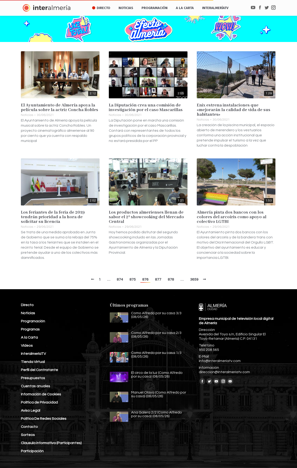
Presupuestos (33, 378)
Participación (32, 451)
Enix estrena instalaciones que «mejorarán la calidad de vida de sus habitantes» (233, 110)
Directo (27, 305)
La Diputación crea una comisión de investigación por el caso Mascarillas (146, 107)
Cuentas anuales (35, 386)
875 (132, 279)
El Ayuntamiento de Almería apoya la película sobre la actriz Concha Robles (59, 107)
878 (171, 279)
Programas (30, 329)
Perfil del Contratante (39, 370)
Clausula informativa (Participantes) (51, 443)
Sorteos (28, 435)
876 (145, 279)
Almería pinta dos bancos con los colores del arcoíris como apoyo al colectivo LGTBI (231, 217)
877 (158, 279)
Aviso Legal (30, 410)
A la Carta (29, 337)
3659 (194, 279)
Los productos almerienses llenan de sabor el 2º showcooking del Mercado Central (146, 217)
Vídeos (27, 345)
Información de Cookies (41, 394)
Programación (33, 321)
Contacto (29, 427)
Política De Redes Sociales (43, 418)
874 (120, 279)
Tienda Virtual (33, 362)
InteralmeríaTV (33, 354)
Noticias (27, 115)
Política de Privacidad (39, 402)
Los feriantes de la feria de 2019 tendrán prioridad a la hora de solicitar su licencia (53, 217)
